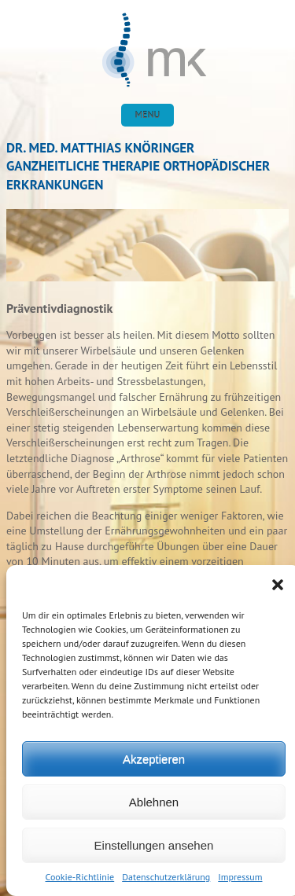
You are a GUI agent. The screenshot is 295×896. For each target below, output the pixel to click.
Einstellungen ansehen (154, 845)
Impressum (240, 877)
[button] (278, 585)
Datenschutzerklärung (166, 877)
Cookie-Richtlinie (80, 877)
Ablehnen (154, 802)
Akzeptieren (154, 759)
